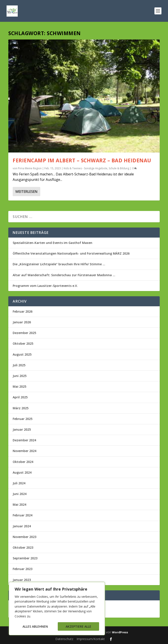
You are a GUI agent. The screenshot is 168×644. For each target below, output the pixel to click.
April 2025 (20, 397)
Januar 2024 (22, 526)
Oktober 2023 (23, 547)
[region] (57, 608)
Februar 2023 (22, 569)
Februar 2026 (22, 311)
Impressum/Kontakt (91, 639)
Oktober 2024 (23, 462)
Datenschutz (64, 639)
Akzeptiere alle (78, 626)
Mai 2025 (19, 386)
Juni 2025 (19, 376)
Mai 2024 (19, 504)
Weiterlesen (26, 191)
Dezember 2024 (24, 440)
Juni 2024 (19, 494)
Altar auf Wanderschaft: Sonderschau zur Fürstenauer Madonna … (64, 275)
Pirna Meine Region (30, 168)
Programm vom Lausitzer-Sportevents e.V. (45, 286)
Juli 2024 (19, 483)
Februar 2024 (22, 515)
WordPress (120, 632)
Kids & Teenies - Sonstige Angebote (85, 168)
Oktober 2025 (23, 343)
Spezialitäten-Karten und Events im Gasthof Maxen (52, 243)
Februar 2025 (22, 419)
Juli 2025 (19, 365)
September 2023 (25, 558)
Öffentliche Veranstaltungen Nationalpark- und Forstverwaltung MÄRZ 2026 (71, 253)
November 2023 (24, 537)
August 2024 (22, 472)
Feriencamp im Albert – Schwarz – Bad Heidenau (82, 160)
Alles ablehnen (35, 626)
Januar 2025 (22, 429)
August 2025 (22, 354)
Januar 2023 (22, 580)
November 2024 (24, 451)
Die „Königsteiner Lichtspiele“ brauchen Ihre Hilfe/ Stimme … (59, 264)
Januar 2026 (22, 322)
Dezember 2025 (24, 333)
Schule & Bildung (119, 168)
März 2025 (20, 408)
